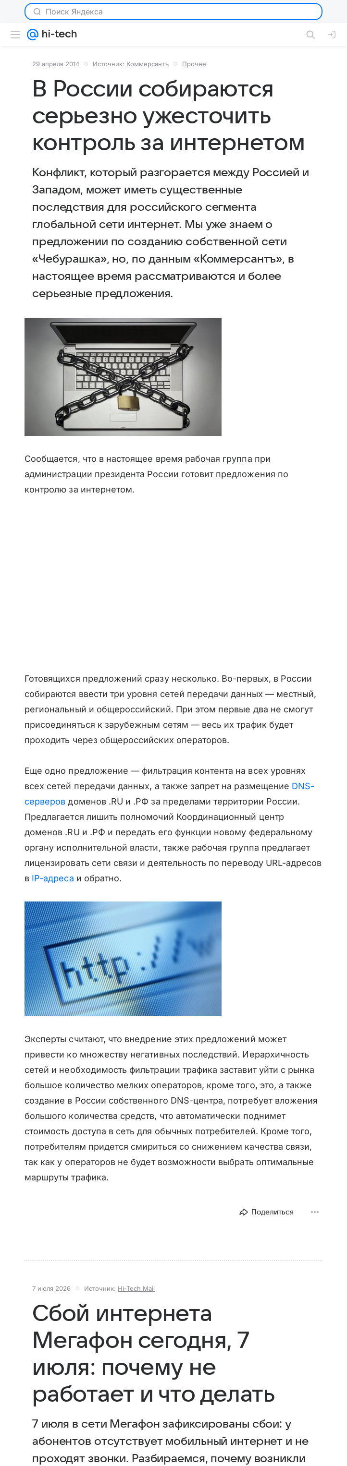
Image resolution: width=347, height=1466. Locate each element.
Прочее (194, 64)
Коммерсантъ (147, 64)
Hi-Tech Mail (136, 1288)
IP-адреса (53, 878)
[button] (123, 377)
